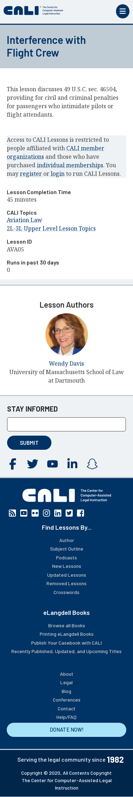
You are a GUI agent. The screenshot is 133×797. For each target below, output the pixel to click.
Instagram (92, 464)
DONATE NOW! (67, 729)
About (66, 674)
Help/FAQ (66, 717)
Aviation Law (24, 220)
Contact (67, 708)
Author (66, 540)
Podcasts (66, 557)
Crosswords (66, 592)
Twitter (32, 464)
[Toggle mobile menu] (122, 11)
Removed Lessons (66, 583)
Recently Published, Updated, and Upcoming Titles (66, 651)
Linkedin (72, 464)
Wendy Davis (66, 363)
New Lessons (66, 566)
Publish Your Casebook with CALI (66, 643)
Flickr (35, 513)
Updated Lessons (66, 575)
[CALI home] (33, 10)
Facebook (12, 464)
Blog (66, 691)
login (58, 174)
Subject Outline (66, 549)
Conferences (67, 700)
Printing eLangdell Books (67, 634)
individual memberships (70, 165)
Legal (66, 682)
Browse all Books (66, 625)
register (31, 174)
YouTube (52, 464)
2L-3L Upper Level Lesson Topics (51, 228)
